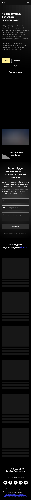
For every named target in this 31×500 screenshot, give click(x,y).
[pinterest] (16, 483)
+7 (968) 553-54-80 (15, 469)
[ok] (10, 483)
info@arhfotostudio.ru (15, 471)
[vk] (5, 483)
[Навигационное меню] (28, 2)
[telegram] (26, 483)
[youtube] (21, 483)
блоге (23, 247)
